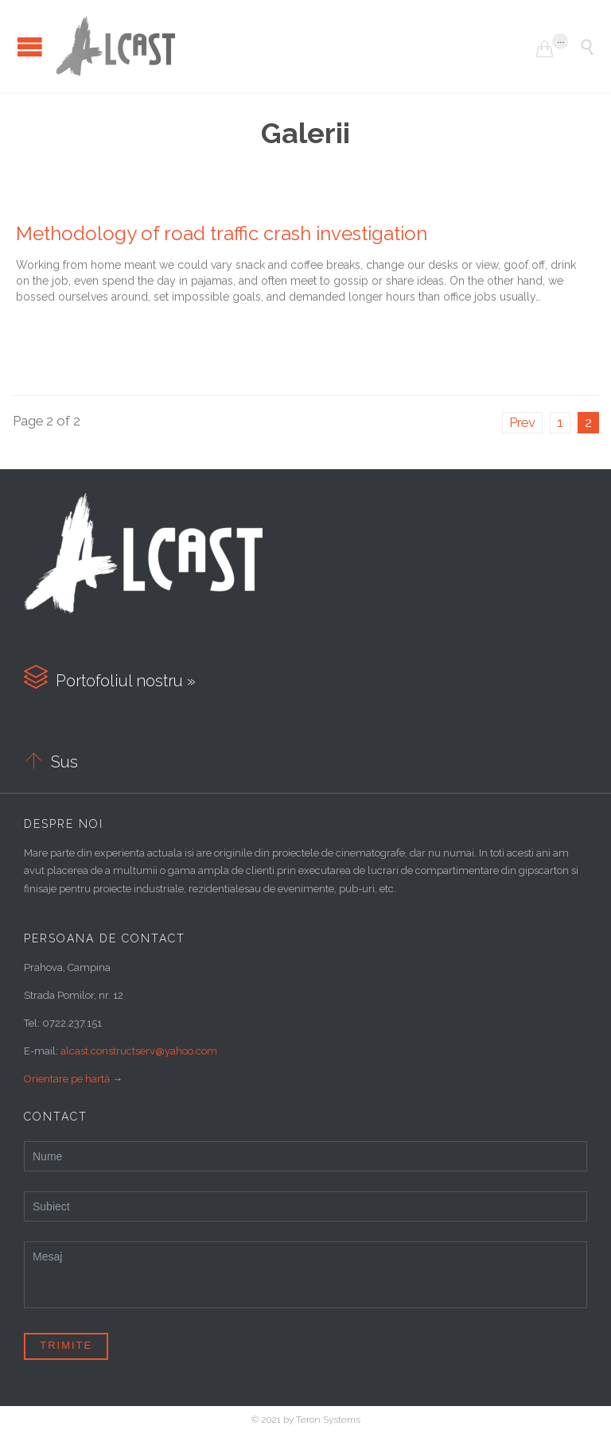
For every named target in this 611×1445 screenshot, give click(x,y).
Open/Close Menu (30, 46)
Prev (522, 422)
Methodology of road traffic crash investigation (221, 233)
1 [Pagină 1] (560, 422)
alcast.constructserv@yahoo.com (138, 1051)
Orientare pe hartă (67, 1079)
